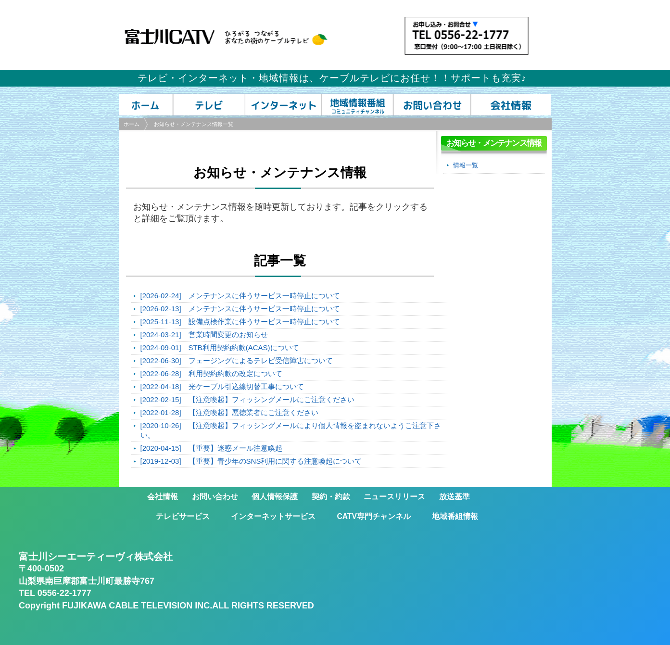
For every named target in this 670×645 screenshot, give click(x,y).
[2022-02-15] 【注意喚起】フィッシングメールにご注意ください (247, 399)
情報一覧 (465, 165)
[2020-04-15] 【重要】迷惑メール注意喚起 (211, 448)
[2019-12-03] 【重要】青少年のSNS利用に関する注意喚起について (251, 461)
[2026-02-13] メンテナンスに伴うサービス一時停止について (240, 308)
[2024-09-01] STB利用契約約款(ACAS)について (219, 347)
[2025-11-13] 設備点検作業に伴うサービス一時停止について (240, 321)
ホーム (131, 124)
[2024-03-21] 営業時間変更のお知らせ (204, 334)
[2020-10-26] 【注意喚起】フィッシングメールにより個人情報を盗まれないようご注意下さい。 (290, 430)
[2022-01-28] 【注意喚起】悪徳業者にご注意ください (229, 412)
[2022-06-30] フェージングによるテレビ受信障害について (236, 360)
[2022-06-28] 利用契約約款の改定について (211, 373)
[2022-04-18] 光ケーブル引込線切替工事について (222, 386)
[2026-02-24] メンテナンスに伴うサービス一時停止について (240, 295)
